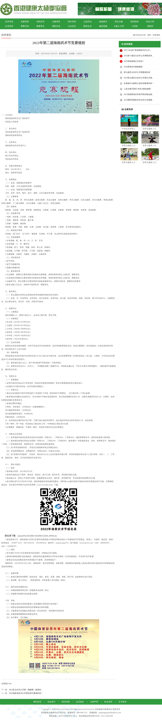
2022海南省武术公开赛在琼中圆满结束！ (26, 693)
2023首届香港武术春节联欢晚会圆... (138, 94)
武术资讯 (9, 21)
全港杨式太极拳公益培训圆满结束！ (139, 83)
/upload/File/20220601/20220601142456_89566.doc (37, 536)
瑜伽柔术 (103, 21)
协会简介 (52, 702)
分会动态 (72, 26)
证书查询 (122, 702)
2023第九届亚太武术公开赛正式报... (138, 78)
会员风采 (9, 26)
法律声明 (94, 702)
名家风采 (25, 21)
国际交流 (56, 26)
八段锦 (134, 26)
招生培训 (72, 21)
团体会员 (87, 26)
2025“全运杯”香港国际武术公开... (137, 50)
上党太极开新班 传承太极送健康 (137, 89)
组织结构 (66, 702)
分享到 (4, 684)
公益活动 (87, 21)
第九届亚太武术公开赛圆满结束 (137, 72)
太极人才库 (119, 26)
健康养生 (40, 26)
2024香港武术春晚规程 (133, 67)
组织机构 (134, 21)
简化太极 (119, 21)
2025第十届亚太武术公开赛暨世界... (138, 56)
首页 (149, 35)
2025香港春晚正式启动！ (134, 61)
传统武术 (40, 21)
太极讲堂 (56, 21)
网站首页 (37, 702)
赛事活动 (25, 26)
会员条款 (80, 702)
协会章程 (108, 702)
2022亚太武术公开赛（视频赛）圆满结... (26, 690)
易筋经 (150, 26)
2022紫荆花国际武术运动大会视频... (138, 100)
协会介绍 (150, 21)
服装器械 (103, 26)
